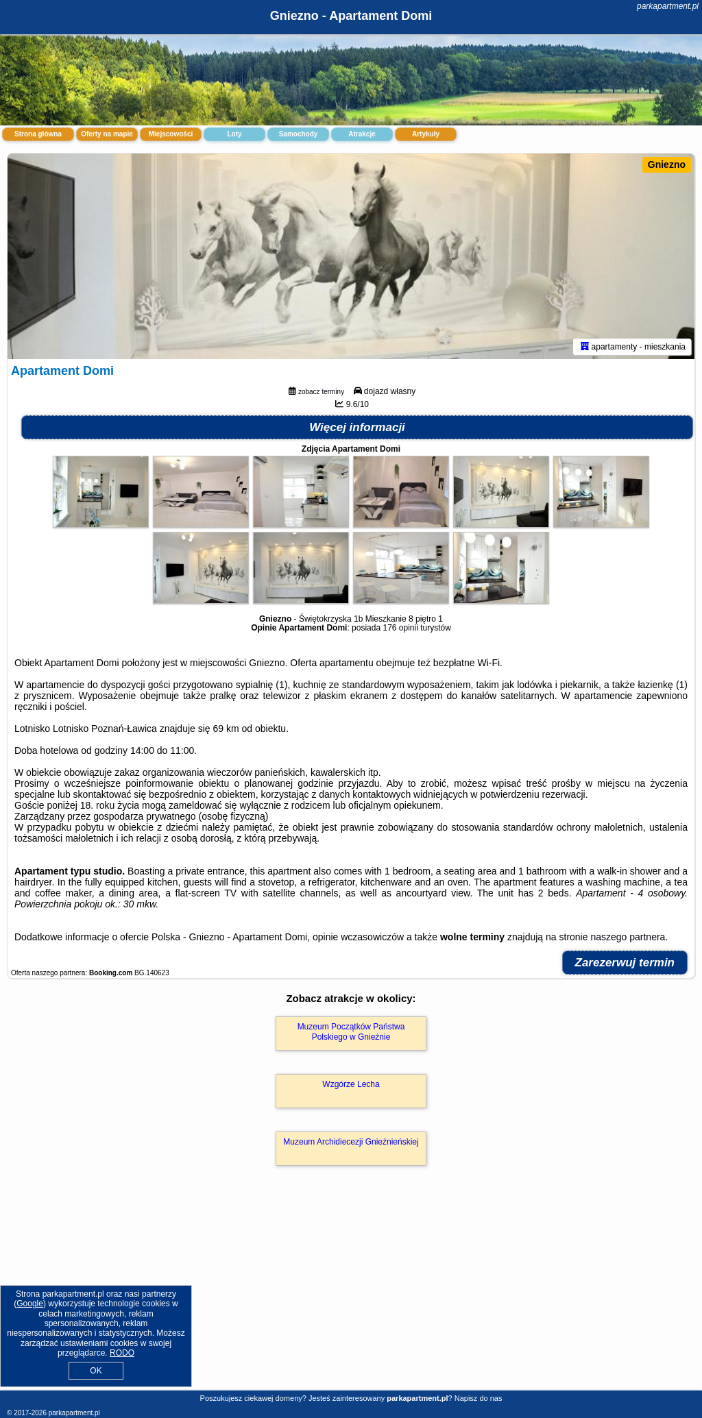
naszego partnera (627, 936)
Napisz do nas (479, 1398)
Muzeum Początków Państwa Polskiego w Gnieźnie (351, 1031)
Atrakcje (361, 134)
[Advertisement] (351, 1292)
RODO (122, 1353)
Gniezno (667, 164)
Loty (234, 134)
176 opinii (400, 628)
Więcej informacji (357, 427)
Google (29, 1303)
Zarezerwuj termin (625, 962)
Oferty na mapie (107, 134)
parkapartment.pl (668, 6)
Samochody (298, 134)
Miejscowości (171, 134)
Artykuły (425, 134)
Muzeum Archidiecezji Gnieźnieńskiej (350, 1142)
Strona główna (38, 134)
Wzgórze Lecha (350, 1084)
